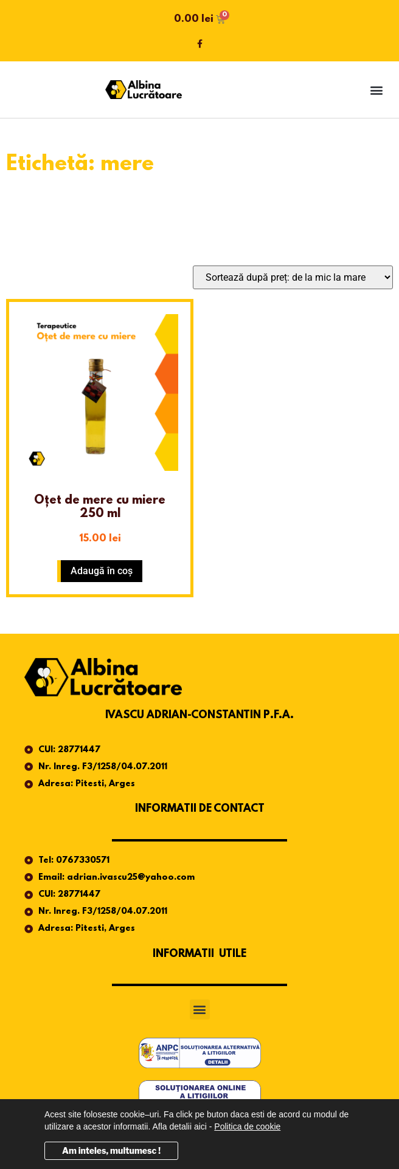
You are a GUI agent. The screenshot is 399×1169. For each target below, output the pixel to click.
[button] (377, 90)
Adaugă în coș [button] (102, 571)
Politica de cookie (247, 1126)
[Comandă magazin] (293, 277)
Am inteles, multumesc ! (111, 1150)
